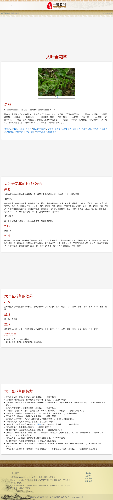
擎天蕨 (36, 129)
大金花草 (76, 129)
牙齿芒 (28, 129)
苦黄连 (7, 129)
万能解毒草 (51, 132)
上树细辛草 (66, 129)
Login (88, 473)
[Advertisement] (56, 35)
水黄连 (21, 129)
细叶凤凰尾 (40, 132)
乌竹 (27, 132)
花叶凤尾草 (19, 132)
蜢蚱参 (57, 129)
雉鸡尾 (95, 129)
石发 (89, 129)
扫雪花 (50, 129)
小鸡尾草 (103, 129)
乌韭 (84, 129)
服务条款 (88, 481)
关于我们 (88, 476)
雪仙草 (43, 129)
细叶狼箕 (9, 132)
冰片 (39, 424)
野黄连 (14, 129)
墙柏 (32, 132)
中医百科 (5, 13)
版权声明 (88, 478)
